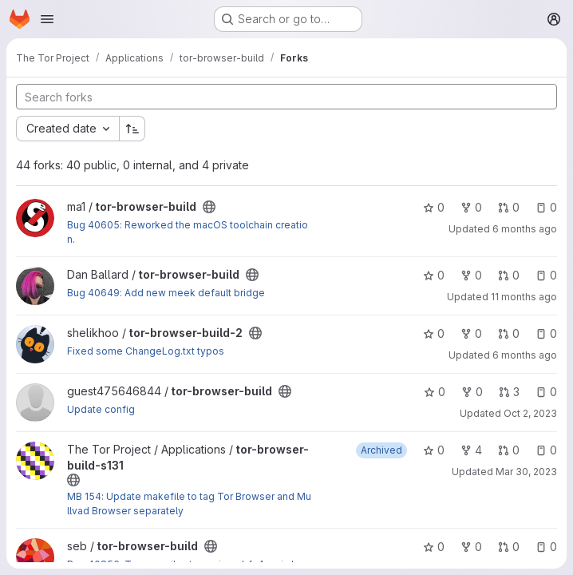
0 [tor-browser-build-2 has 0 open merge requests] (509, 333)
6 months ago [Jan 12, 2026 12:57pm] (524, 229)
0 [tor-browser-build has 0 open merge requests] (509, 207)
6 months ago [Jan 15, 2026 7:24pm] (524, 355)
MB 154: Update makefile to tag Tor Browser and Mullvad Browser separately (189, 503)
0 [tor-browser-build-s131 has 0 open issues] (546, 450)
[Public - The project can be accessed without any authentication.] (209, 206)
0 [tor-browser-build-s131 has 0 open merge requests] (509, 450)
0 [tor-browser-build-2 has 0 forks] (471, 333)
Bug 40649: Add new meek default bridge (166, 293)
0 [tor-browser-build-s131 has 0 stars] (434, 450)
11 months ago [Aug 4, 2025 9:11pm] (524, 297)
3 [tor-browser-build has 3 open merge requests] (509, 392)
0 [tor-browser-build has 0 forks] (471, 207)
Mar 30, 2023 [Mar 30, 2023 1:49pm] (526, 472)
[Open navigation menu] (47, 19)
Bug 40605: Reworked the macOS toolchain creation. (187, 232)
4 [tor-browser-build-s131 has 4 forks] (471, 450)
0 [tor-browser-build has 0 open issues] (546, 207)
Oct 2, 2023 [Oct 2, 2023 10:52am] (530, 413)
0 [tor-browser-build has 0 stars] (434, 207)
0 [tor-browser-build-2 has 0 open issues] (546, 333)
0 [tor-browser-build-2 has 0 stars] (434, 333)
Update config (101, 409)
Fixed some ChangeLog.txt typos (145, 351)
